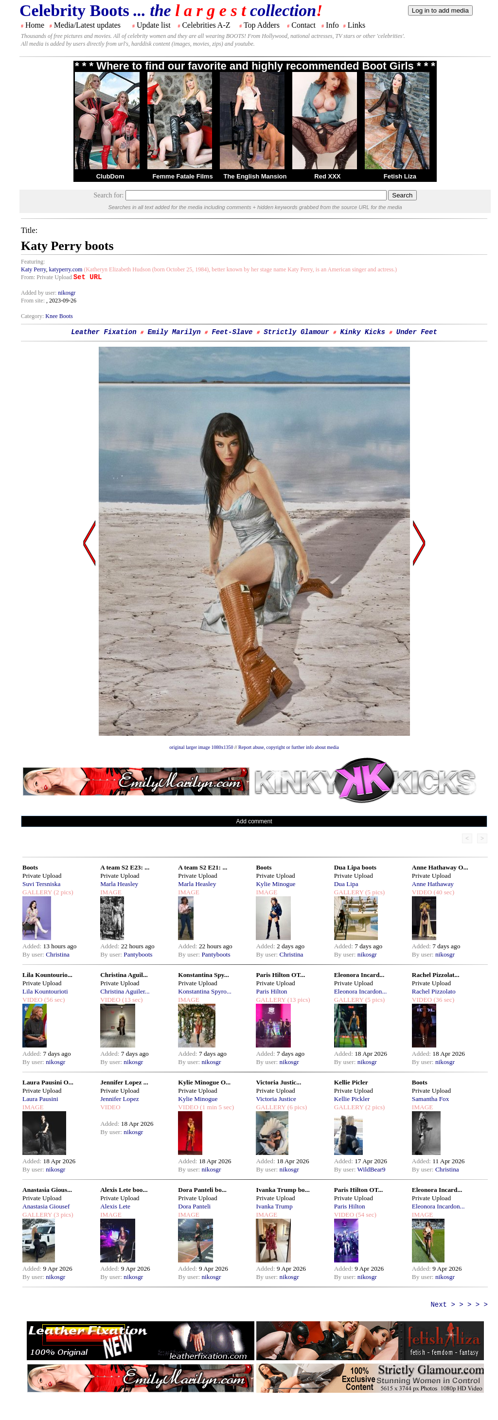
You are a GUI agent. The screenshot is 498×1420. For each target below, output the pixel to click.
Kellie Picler (351, 1082)
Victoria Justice (276, 1098)
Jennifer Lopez (119, 1098)
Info (332, 25)
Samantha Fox (430, 1098)
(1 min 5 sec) (216, 1107)
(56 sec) (53, 999)
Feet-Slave (232, 332)
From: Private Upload (46, 277)
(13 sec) (132, 999)
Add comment (254, 821)
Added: (32, 946)
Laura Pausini (40, 1098)
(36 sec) (443, 999)
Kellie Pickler (352, 1098)
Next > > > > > (459, 1305)
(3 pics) (62, 1214)
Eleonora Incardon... (360, 991)
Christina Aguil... (124, 974)
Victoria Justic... (278, 1082)
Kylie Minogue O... (204, 1082)
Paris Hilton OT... (280, 974)
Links (356, 25)
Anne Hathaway (433, 884)
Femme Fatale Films (182, 176)
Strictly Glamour (296, 332)
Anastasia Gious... (47, 1189)
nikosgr (66, 292)
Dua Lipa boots (355, 867)
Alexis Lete (115, 1206)
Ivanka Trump (274, 1206)
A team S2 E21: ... (202, 867)
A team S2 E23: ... (124, 867)
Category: (33, 316)
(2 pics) (62, 892)
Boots (30, 867)
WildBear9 (371, 1169)
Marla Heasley (119, 884)
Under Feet (416, 332)
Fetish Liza (400, 176)
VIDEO (422, 892)
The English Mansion (254, 176)
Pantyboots (138, 954)
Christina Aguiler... (124, 991)
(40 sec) (443, 892)
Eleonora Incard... (359, 974)
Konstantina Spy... (203, 974)
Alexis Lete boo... (123, 1189)
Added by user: (39, 292)
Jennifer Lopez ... (124, 1082)
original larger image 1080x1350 (201, 747)
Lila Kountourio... (47, 974)
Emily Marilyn (173, 332)
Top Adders (262, 25)
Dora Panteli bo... (202, 1189)
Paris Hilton (271, 991)
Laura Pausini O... (47, 1082)
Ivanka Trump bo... (282, 1189)
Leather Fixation (103, 332)
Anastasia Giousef (46, 1206)
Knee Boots (58, 316)
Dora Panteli (194, 1206)
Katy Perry (33, 269)
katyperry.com (66, 269)
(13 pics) (297, 999)
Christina (58, 954)
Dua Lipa (346, 884)
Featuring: (33, 261)
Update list (154, 25)
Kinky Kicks (362, 332)
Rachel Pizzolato (434, 991)
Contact (303, 25)
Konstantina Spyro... (204, 991)
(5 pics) (374, 892)
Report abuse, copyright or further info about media (288, 747)
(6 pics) (296, 1107)
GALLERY (37, 892)
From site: (33, 300)
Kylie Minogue (275, 884)
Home (34, 25)
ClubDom (110, 176)
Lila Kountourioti (45, 991)
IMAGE (111, 892)
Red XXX (327, 176)
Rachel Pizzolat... (436, 974)
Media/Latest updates (87, 25)
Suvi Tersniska (41, 884)
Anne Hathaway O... (440, 867)
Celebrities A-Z (206, 25)
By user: (34, 954)
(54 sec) (365, 1214)
